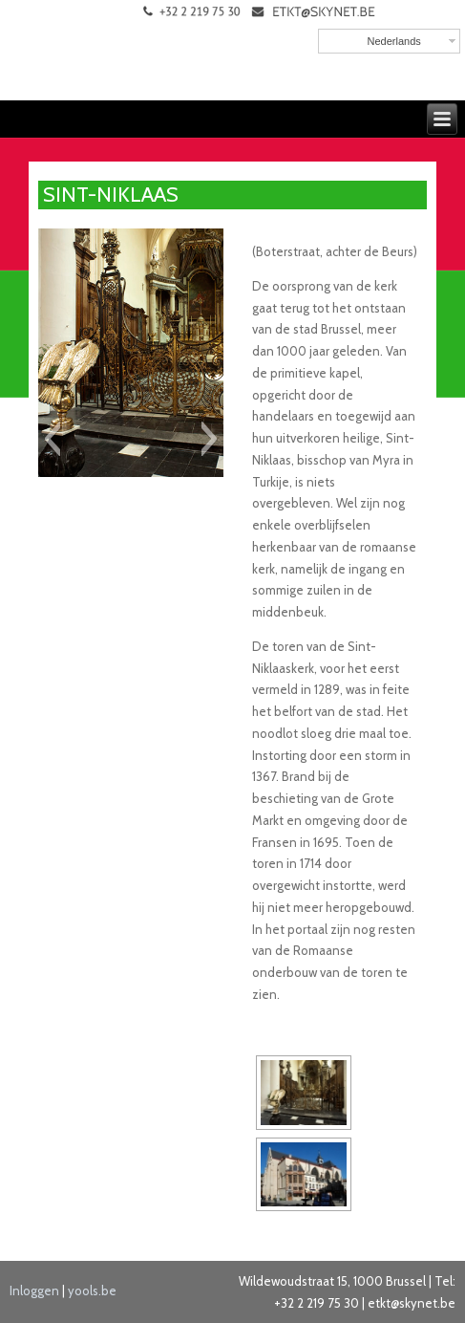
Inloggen (34, 1290)
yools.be (92, 1290)
